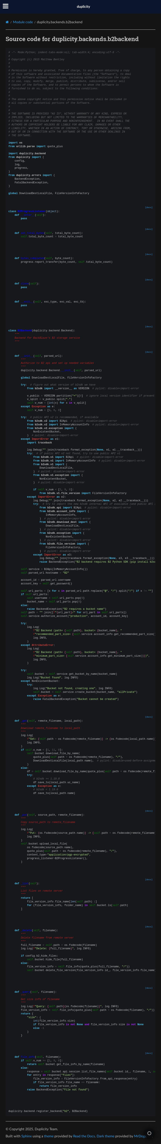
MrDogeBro (143, 1136)
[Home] (7, 22)
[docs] (149, 207)
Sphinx (26, 1136)
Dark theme (105, 1136)
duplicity (83, 6)
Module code (23, 22)
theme (49, 1136)
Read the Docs (84, 1136)
